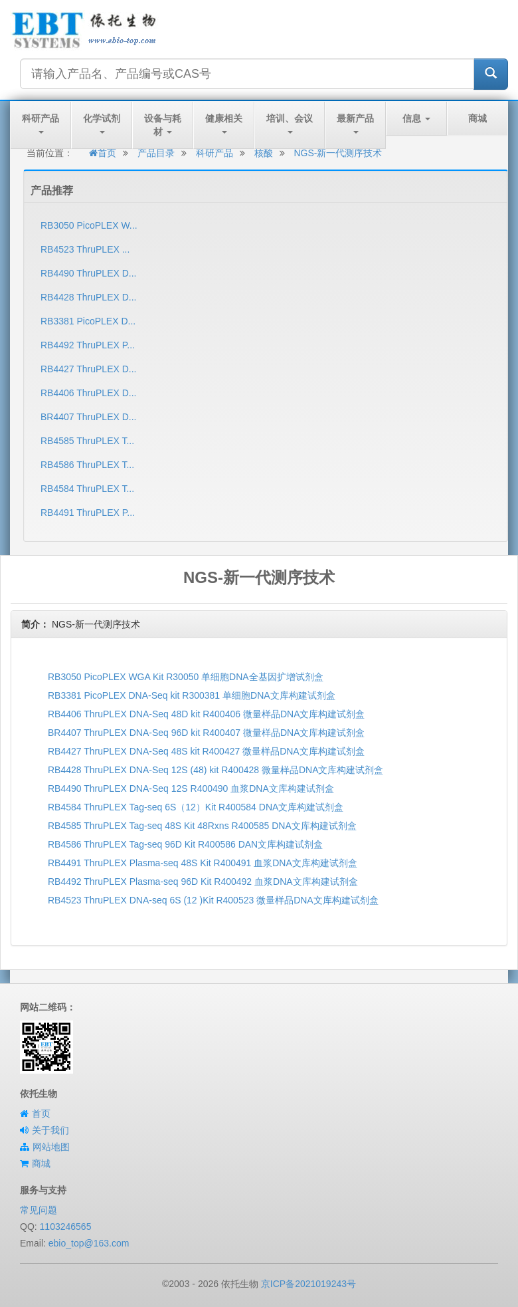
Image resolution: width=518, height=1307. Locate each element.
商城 (477, 118)
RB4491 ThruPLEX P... (88, 512)
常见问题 (38, 1210)
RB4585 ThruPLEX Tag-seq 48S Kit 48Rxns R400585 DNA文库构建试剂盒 (202, 825)
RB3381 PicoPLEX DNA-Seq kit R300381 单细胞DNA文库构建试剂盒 (191, 695)
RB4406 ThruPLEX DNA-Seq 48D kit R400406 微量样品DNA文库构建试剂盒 (206, 714)
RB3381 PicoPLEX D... (88, 321)
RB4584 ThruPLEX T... (87, 488)
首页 (102, 153)
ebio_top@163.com (89, 1243)
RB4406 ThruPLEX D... (88, 393)
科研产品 (40, 123)
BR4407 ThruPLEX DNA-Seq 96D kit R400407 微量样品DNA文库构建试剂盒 (206, 732)
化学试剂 (101, 123)
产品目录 (156, 153)
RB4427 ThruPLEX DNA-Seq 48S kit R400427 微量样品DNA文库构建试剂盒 (206, 751)
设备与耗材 (162, 125)
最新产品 (355, 123)
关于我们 (50, 1130)
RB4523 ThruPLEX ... (85, 249)
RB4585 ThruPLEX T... (87, 440)
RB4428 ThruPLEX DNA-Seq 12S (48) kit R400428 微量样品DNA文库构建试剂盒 (215, 770)
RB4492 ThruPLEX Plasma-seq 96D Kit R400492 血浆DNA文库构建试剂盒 (203, 881)
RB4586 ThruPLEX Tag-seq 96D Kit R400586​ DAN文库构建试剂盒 (185, 844)
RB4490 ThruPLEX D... (88, 273)
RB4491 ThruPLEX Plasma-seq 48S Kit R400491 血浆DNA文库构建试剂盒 (202, 863)
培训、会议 (289, 123)
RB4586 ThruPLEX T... (87, 464)
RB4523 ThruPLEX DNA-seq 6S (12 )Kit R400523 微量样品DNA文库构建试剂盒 (213, 900)
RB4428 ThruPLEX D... (88, 297)
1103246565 (66, 1226)
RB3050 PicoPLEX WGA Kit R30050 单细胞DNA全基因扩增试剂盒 (185, 676)
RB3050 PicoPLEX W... (89, 225)
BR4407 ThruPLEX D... (88, 417)
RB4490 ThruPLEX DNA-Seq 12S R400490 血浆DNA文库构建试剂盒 (191, 788)
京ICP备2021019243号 (308, 1283)
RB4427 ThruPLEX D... (88, 369)
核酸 (263, 153)
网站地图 (51, 1146)
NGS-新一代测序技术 (338, 153)
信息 (416, 118)
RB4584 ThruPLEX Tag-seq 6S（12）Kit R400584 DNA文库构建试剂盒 (195, 807)
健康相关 (223, 123)
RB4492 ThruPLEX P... (88, 345)
